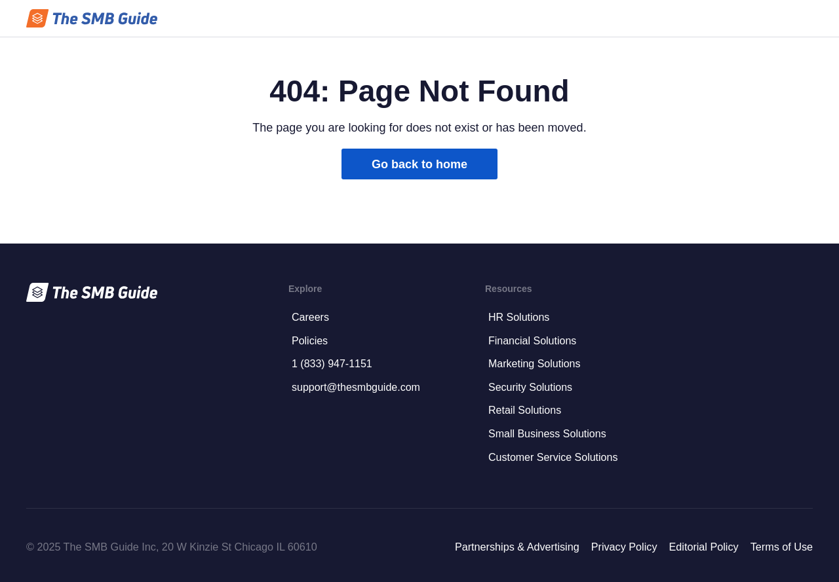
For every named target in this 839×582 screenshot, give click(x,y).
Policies (310, 340)
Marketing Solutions (534, 363)
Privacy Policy (624, 547)
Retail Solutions (524, 410)
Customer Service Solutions (552, 457)
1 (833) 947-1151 (332, 363)
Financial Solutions (532, 340)
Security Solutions (530, 387)
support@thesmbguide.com (356, 387)
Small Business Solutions (547, 433)
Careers (310, 317)
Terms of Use (782, 547)
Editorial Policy (703, 547)
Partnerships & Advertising (517, 547)
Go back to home (419, 164)
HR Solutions (518, 317)
